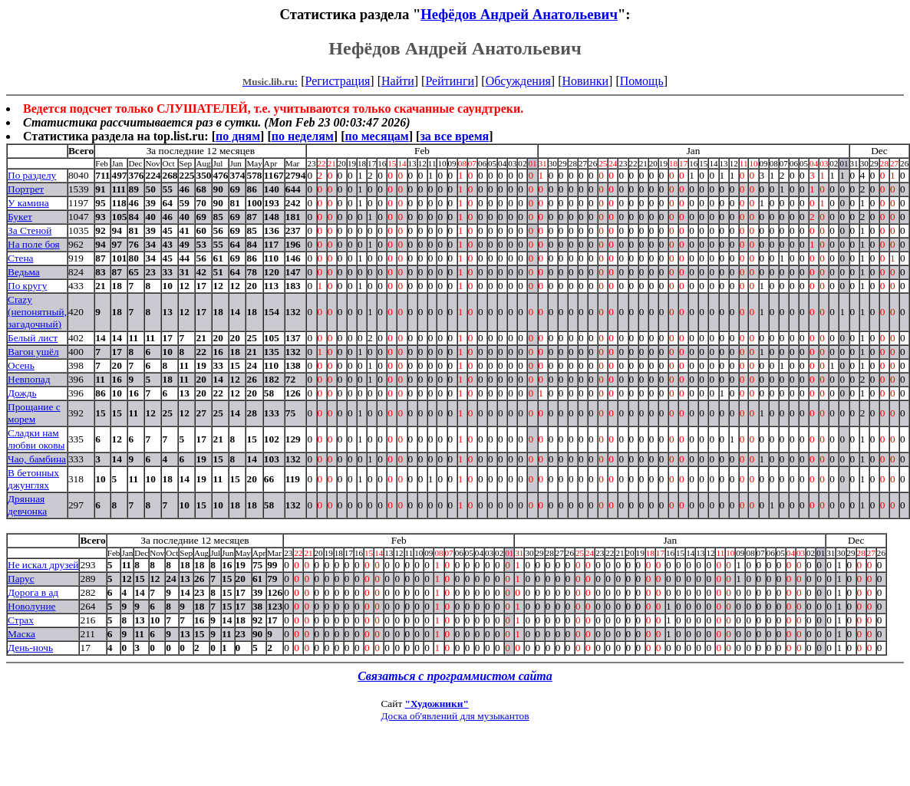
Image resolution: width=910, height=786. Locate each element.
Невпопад (29, 379)
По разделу (32, 175)
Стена (21, 258)
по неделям (303, 136)
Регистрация (338, 80)
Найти (397, 80)
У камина (28, 203)
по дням (238, 136)
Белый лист (33, 338)
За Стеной (29, 230)
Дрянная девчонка (27, 505)
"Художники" (437, 703)
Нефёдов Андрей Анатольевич (519, 14)
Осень (21, 365)
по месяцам (376, 136)
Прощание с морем (34, 413)
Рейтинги (449, 80)
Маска (21, 634)
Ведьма (24, 272)
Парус (21, 578)
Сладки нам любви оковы (36, 439)
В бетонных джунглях (33, 479)
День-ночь (30, 647)
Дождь (22, 393)
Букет (20, 216)
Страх (21, 620)
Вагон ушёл (33, 351)
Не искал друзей (43, 565)
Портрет (26, 189)
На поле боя (34, 244)
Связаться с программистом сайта (455, 675)
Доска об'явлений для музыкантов (455, 716)
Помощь (642, 80)
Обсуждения (518, 80)
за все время (454, 136)
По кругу (27, 285)
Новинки (585, 80)
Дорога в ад (33, 592)
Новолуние (31, 606)
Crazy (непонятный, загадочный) (37, 312)
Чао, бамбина (37, 459)
